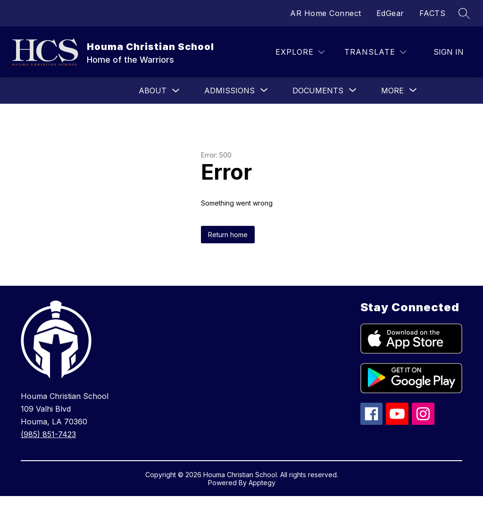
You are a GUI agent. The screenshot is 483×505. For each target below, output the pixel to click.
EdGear (390, 13)
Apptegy (262, 483)
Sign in (448, 52)
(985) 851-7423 (48, 434)
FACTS (432, 13)
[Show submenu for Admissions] (229, 90)
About (153, 90)
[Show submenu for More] (392, 90)
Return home (228, 235)
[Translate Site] (375, 52)
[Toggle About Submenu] (176, 90)
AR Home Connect (325, 13)
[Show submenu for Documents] (317, 90)
